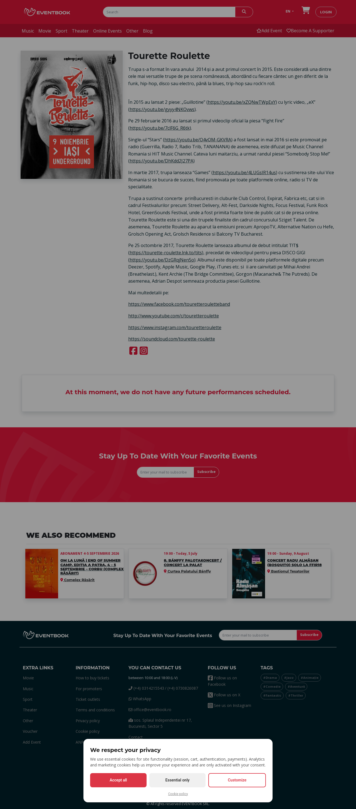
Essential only (177, 780)
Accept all (118, 780)
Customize (237, 780)
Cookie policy (178, 794)
